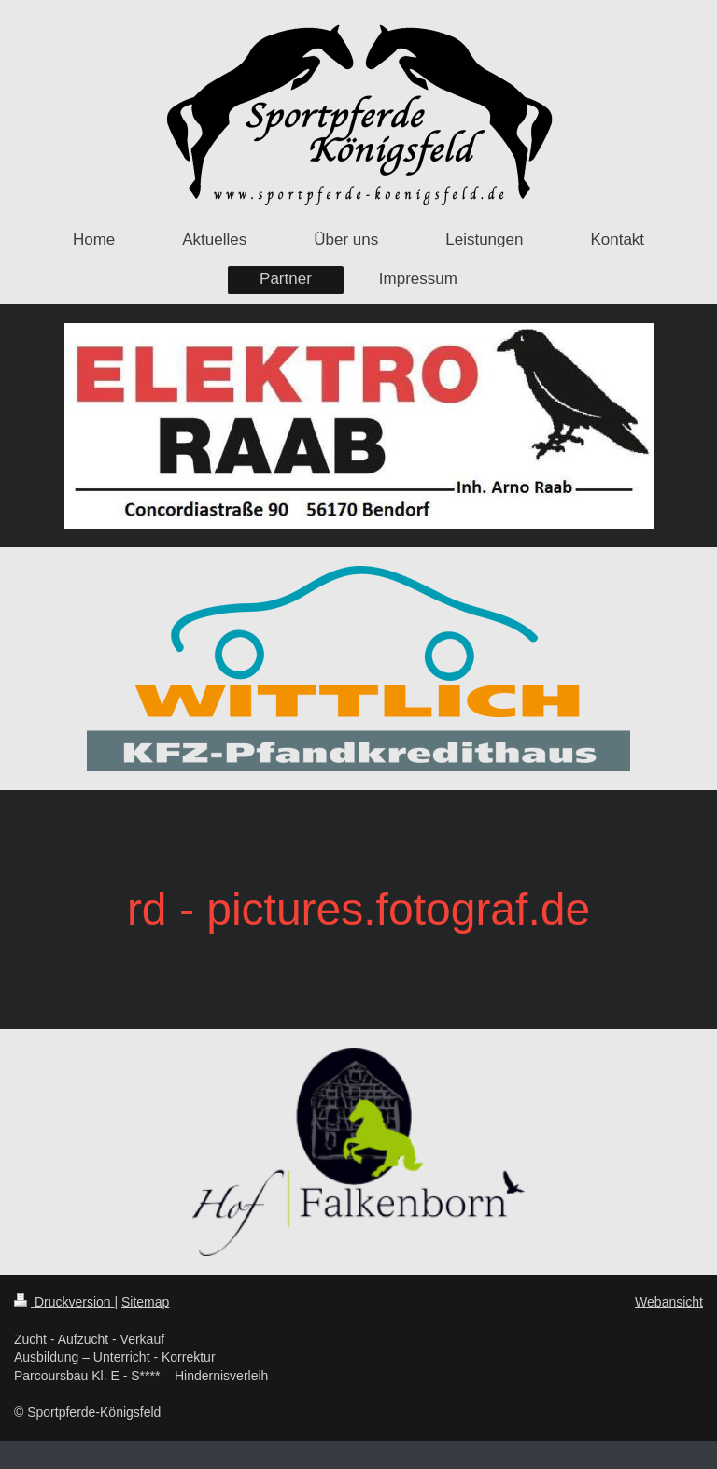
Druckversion (64, 1301)
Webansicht (669, 1301)
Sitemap (145, 1301)
